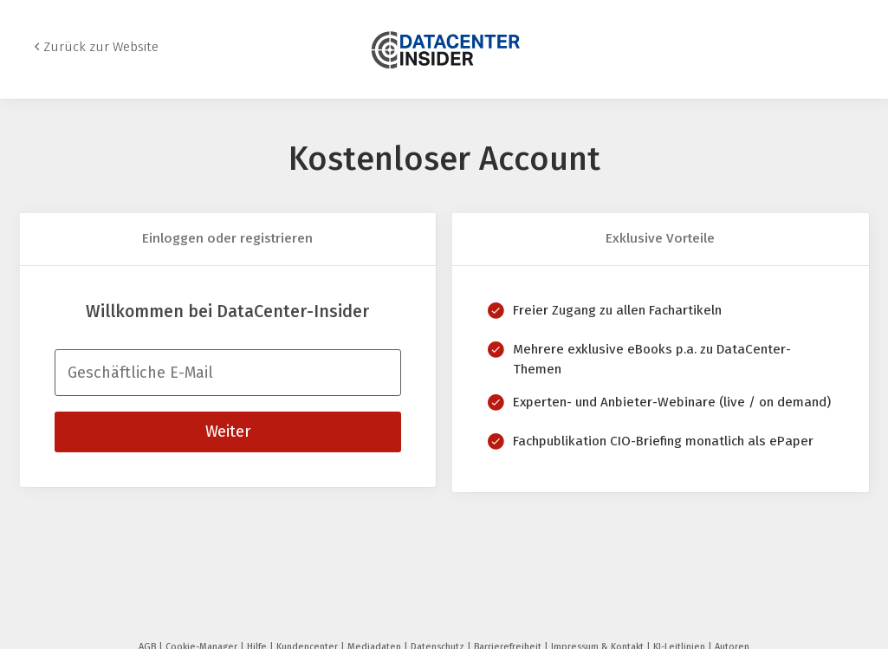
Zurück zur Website (101, 47)
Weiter (227, 431)
